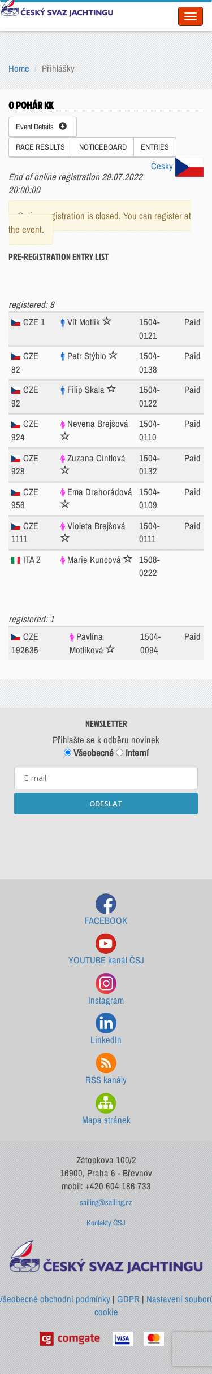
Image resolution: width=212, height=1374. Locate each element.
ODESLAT (106, 804)
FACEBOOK (106, 910)
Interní (132, 753)
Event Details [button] (41, 126)
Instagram (106, 989)
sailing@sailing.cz (106, 1202)
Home (18, 68)
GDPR (128, 1299)
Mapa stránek (106, 1109)
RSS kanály (106, 1069)
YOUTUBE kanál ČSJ (106, 949)
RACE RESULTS (40, 147)
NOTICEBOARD (103, 147)
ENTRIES (155, 147)
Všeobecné (89, 753)
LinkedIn (106, 1029)
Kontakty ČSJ (106, 1223)
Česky (177, 166)
